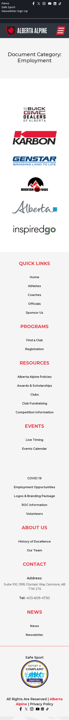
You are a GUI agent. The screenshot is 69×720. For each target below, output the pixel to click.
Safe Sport (8, 7)
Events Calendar (34, 448)
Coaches (34, 295)
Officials (34, 304)
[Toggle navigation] (61, 30)
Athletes (34, 286)
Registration (34, 349)
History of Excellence (34, 541)
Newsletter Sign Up (14, 11)
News (5, 3)
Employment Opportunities (34, 487)
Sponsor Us (34, 312)
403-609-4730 (38, 598)
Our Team (34, 550)
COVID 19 (34, 478)
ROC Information (34, 505)
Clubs (34, 394)
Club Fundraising (34, 403)
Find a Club (34, 340)
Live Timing (34, 440)
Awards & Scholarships (34, 385)
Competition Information (35, 412)
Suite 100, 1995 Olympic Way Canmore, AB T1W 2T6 (34, 587)
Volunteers (34, 514)
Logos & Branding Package (34, 496)
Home (34, 277)
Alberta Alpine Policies (34, 377)
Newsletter (34, 635)
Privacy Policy (41, 704)
